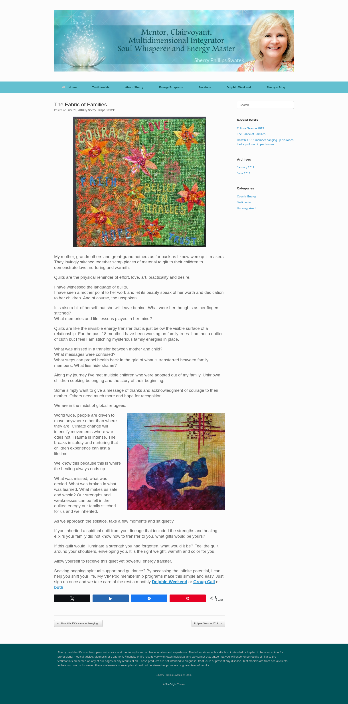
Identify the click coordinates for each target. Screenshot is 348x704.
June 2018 (243, 173)
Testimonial (244, 202)
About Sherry (134, 87)
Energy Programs (171, 87)
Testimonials (101, 87)
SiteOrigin (170, 684)
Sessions (204, 87)
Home (69, 87)
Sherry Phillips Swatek (101, 110)
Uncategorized (246, 208)
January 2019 (245, 167)
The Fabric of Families (251, 134)
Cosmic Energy (246, 196)
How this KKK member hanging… (78, 623)
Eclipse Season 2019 (208, 623)
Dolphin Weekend (239, 87)
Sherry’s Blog (275, 87)
